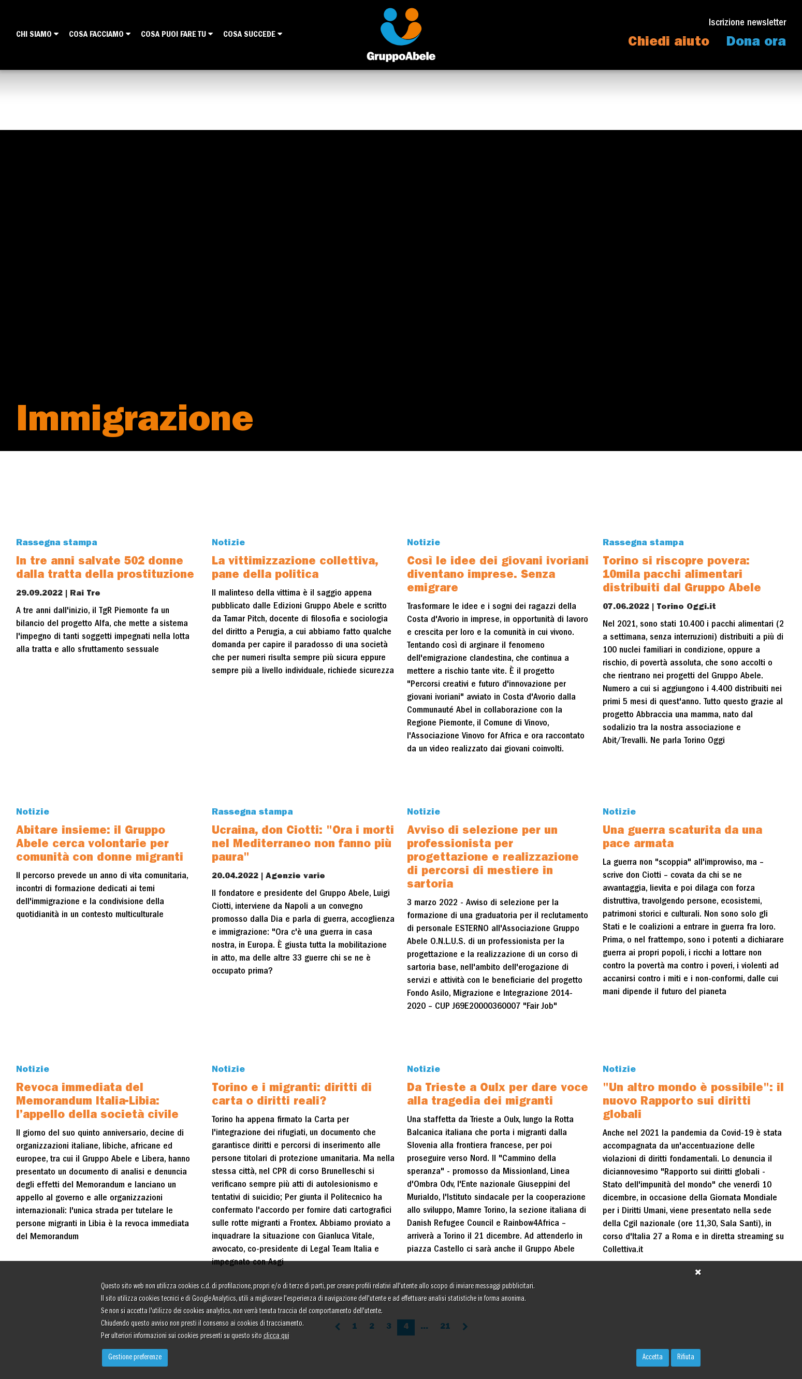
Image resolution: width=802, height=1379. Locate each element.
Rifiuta (685, 1358)
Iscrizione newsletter (747, 23)
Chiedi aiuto (668, 43)
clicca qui (276, 1336)
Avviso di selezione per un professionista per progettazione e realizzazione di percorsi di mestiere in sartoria (493, 858)
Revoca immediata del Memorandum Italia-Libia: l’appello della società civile (97, 1102)
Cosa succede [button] (252, 34)
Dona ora (756, 43)
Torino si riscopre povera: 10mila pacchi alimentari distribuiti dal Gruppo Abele (682, 576)
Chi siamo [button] (37, 34)
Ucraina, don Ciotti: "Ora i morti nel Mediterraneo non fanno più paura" (303, 845)
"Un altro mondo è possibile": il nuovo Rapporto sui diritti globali (693, 1102)
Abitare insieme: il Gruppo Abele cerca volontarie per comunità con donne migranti (99, 845)
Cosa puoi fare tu (177, 34)
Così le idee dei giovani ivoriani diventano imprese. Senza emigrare (498, 576)
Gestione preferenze (135, 1358)
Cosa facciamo (99, 34)
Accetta (653, 1358)
